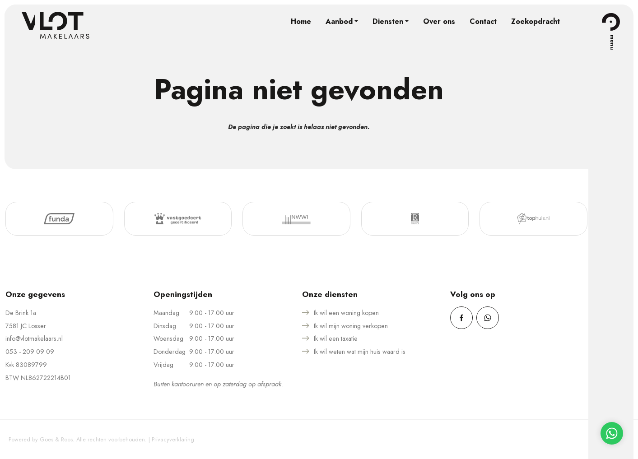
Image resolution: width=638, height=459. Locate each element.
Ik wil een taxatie (336, 338)
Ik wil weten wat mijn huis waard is (359, 351)
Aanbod (339, 21)
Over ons (439, 21)
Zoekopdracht (535, 21)
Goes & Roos (56, 439)
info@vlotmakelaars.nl (34, 338)
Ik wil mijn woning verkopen (351, 325)
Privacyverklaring (173, 439)
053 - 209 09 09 (29, 351)
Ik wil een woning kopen (346, 312)
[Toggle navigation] (610, 22)
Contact (483, 21)
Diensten (388, 21)
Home (301, 21)
